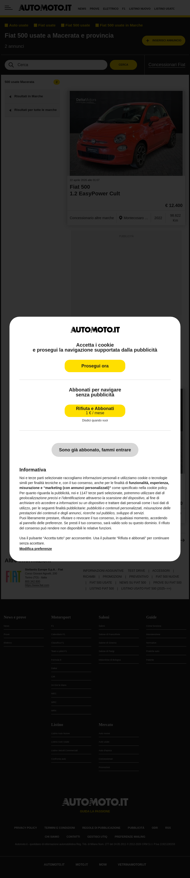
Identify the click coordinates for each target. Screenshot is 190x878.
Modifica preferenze (35, 549)
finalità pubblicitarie (70, 508)
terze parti (96, 493)
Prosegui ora (95, 365)
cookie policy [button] (156, 488)
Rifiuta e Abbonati (95, 410)
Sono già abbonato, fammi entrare (95, 449)
